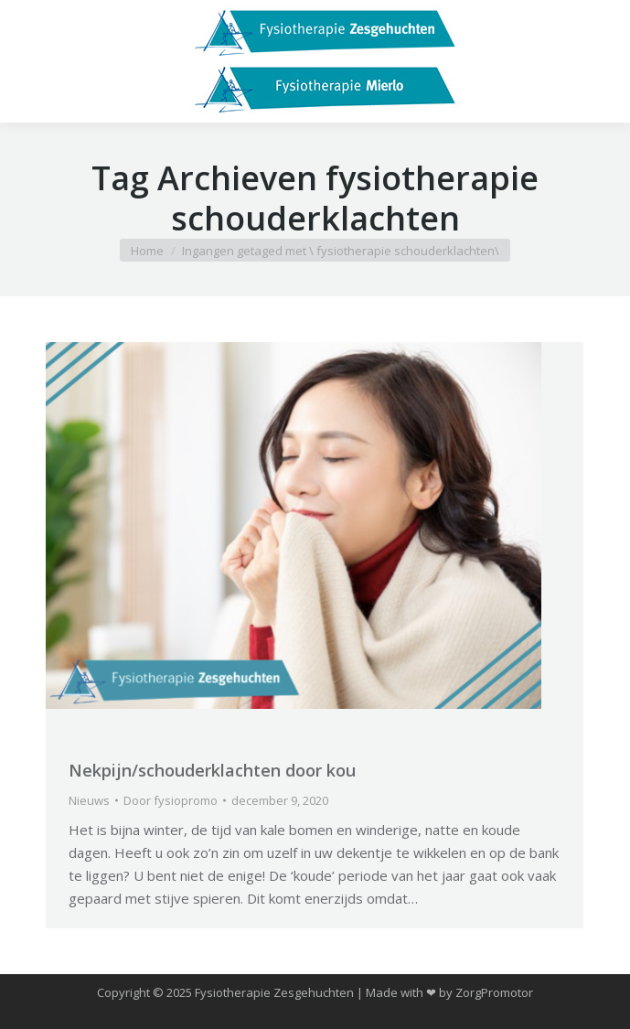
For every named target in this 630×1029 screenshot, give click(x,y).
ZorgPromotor (494, 992)
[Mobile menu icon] (29, 61)
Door (170, 800)
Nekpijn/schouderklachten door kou (212, 770)
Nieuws (89, 800)
